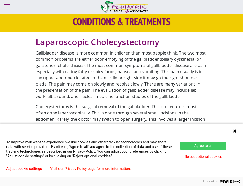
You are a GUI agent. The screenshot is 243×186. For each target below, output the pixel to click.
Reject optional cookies (203, 156)
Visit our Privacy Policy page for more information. (90, 169)
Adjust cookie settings (24, 169)
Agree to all (203, 146)
